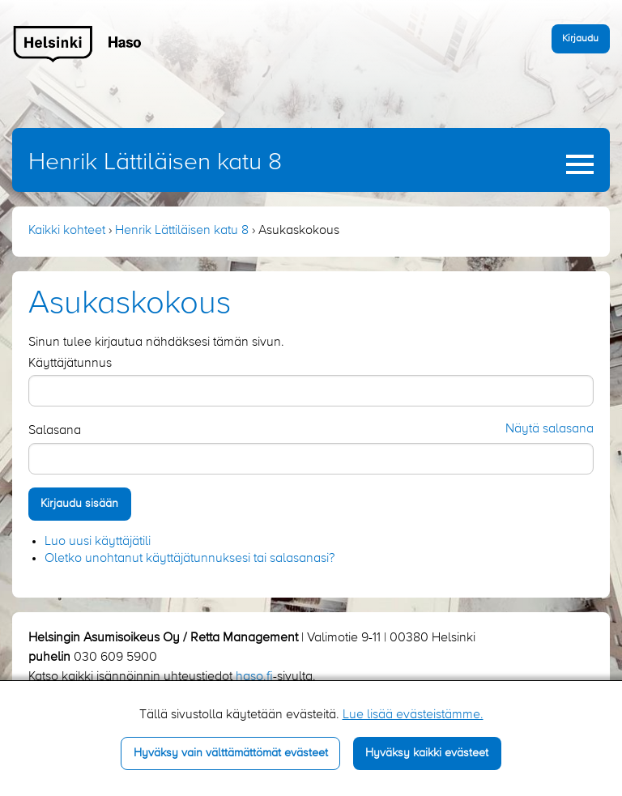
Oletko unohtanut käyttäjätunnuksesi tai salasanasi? (189, 558)
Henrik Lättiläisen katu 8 (155, 163)
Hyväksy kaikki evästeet (426, 753)
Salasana (54, 430)
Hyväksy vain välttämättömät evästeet (231, 753)
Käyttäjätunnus (70, 363)
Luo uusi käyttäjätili (98, 541)
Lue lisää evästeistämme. (413, 715)
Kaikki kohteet (66, 230)
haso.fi (254, 676)
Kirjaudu (580, 38)
